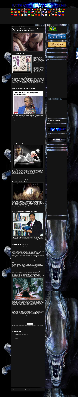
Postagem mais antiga (39, 389)
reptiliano (39, 326)
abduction (22, 325)
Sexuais (13, 328)
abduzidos (26, 325)
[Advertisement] (33, 19)
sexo (42, 326)
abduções (18, 325)
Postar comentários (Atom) (29, 393)
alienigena (30, 325)
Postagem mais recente (17, 389)
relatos (36, 326)
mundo (33, 326)
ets (14, 326)
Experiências (17, 326)
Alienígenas (34, 325)
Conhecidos (41, 325)
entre (13, 326)
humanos (30, 326)
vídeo (16, 328)
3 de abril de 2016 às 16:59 (23, 334)
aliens (38, 325)
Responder (17, 338)
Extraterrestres (23, 326)
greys (27, 326)
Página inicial (28, 389)
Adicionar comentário (16, 341)
